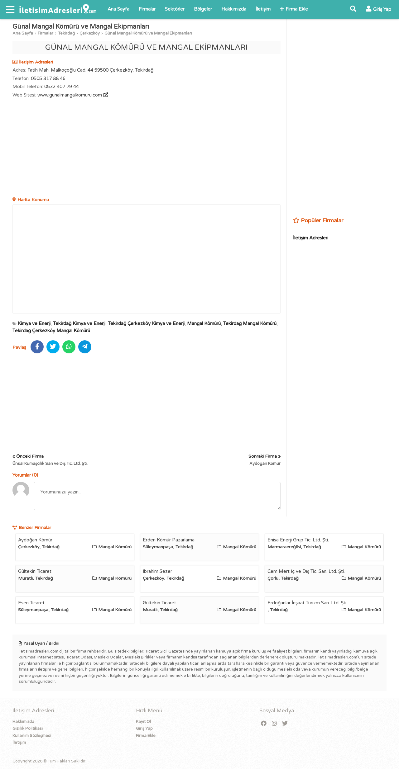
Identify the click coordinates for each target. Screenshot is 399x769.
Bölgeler (203, 9)
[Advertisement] (146, 148)
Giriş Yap (144, 728)
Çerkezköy (89, 33)
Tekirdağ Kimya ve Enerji (79, 323)
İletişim (263, 9)
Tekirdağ (66, 33)
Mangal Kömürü (204, 323)
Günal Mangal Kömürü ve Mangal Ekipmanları (148, 33)
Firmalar (147, 9)
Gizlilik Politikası (27, 728)
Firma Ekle (294, 9)
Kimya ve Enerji (34, 323)
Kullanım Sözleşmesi (31, 735)
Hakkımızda (233, 9)
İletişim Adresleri (310, 238)
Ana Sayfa (118, 9)
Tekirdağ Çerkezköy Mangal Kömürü (51, 330)
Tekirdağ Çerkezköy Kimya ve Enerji (146, 323)
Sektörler (175, 9)
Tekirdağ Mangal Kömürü (249, 323)
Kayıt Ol (143, 721)
